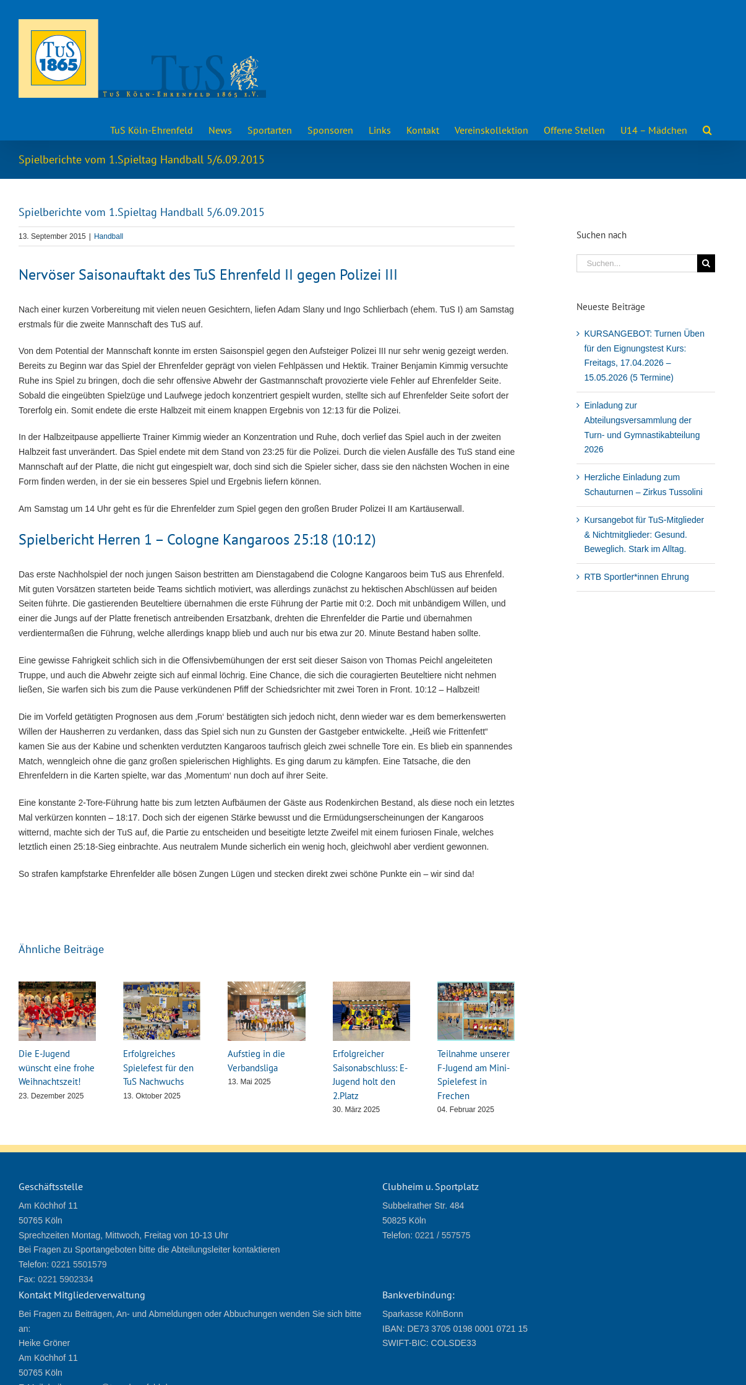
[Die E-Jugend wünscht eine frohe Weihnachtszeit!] (57, 986)
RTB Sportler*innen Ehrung (636, 577)
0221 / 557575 (443, 1235)
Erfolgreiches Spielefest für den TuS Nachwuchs (158, 1067)
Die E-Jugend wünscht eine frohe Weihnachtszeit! (57, 1067)
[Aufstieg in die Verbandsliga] (266, 986)
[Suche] (706, 263)
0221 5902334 (65, 1279)
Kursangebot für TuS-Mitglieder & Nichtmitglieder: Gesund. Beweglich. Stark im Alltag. (644, 534)
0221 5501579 (79, 1264)
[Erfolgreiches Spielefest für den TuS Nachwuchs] (161, 986)
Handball (108, 236)
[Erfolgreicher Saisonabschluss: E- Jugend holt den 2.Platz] (371, 986)
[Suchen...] (637, 263)
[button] (707, 128)
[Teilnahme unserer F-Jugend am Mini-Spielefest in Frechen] (476, 986)
